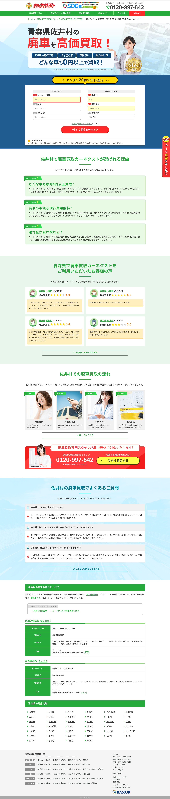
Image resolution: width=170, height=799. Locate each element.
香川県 (85, 779)
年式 (39, 104)
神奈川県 (86, 765)
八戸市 (70, 712)
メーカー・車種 (43, 95)
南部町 (51, 741)
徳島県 (78, 779)
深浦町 (90, 722)
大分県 (70, 783)
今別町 (128, 717)
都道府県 (95, 113)
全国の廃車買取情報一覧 (45, 19)
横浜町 (70, 731)
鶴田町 (90, 726)
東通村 (51, 736)
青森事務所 (35, 598)
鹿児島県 (86, 783)
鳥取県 (40, 779)
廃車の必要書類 (40, 611)
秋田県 (70, 760)
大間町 (49, 291)
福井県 (63, 769)
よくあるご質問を (86, 568)
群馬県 (55, 765)
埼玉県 (63, 765)
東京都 (78, 765)
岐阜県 (85, 769)
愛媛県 (93, 779)
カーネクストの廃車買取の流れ (65, 611)
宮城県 (63, 760)
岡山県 (55, 779)
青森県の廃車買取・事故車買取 (70, 19)
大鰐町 (32, 726)
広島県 (63, 779)
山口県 (70, 779)
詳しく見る (45, 621)
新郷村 (90, 741)
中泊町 (109, 726)
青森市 (32, 712)
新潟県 (40, 769)
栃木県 (47, 765)
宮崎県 (78, 783)
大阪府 (40, 774)
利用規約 (74, 124)
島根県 (47, 779)
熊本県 (63, 783)
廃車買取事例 (84, 13)
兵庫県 (47, 774)
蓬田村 (32, 722)
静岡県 (93, 769)
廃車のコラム (103, 13)
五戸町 (128, 736)
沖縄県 (94, 783)
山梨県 (70, 769)
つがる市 (71, 717)
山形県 (78, 760)
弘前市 (51, 712)
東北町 (110, 320)
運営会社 (121, 13)
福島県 (85, 760)
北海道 (40, 760)
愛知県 (100, 769)
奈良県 (70, 774)
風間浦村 (71, 736)
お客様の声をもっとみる (86, 352)
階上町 (70, 741)
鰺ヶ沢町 (71, 722)
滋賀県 (63, 774)
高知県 (100, 779)
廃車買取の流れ (35, 13)
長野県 (78, 769)
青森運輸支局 (92, 595)
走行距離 (41, 113)
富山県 (47, 769)
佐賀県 (47, 783)
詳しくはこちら (86, 435)
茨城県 (40, 765)
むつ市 (51, 717)
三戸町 (109, 736)
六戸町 (51, 731)
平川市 (90, 717)
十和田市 (129, 712)
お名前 (94, 95)
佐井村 (90, 736)
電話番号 (95, 104)
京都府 (55, 774)
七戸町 (32, 731)
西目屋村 (110, 722)
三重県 (78, 774)
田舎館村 (52, 726)
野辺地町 (129, 726)
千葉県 (70, 765)
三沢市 (32, 717)
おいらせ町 (130, 731)
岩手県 (55, 760)
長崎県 (55, 783)
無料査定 (137, 13)
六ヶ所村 (110, 731)
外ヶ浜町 (52, 722)
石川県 (55, 769)
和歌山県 (86, 774)
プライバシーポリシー (85, 124)
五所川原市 (111, 712)
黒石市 (90, 712)
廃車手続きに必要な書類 (61, 13)
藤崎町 (128, 722)
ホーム (30, 19)
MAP (86, 653)
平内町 (109, 717)
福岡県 (40, 783)
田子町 (32, 741)
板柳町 (49, 320)
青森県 (42, 291)
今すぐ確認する (117, 460)
